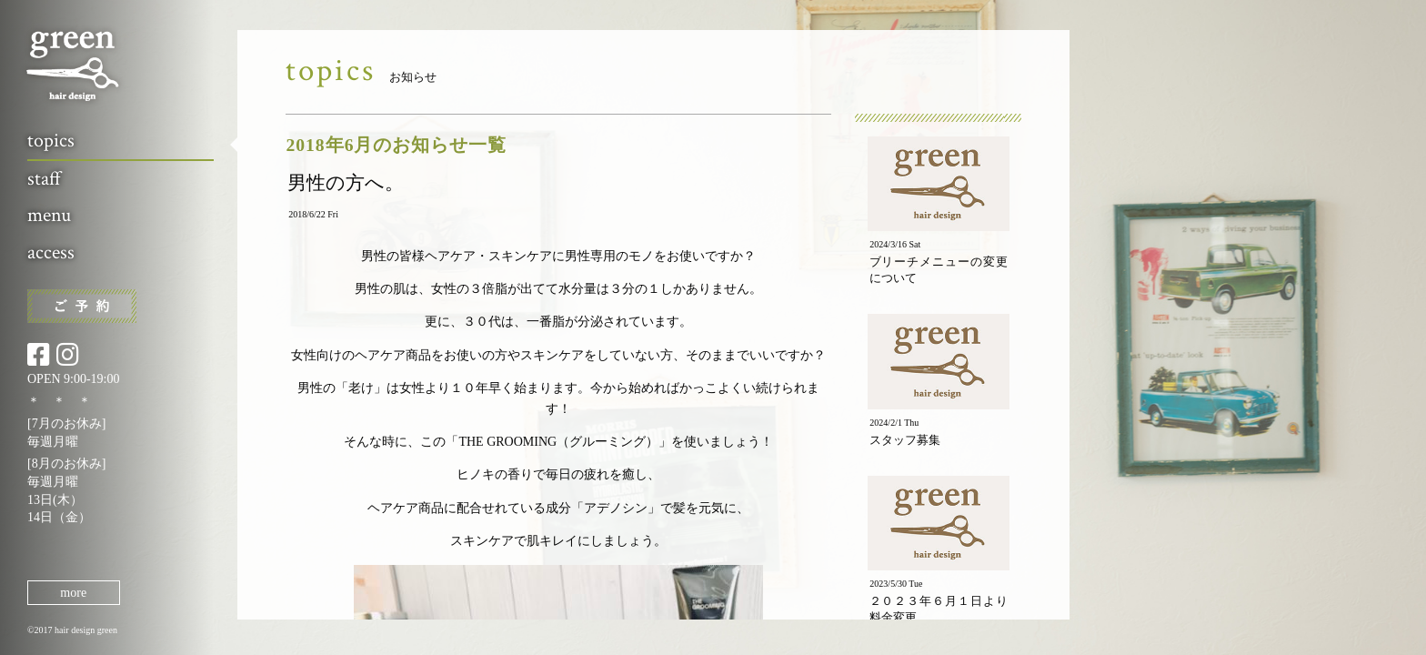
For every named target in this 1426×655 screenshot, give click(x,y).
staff (44, 179)
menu (49, 215)
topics (51, 140)
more (73, 593)
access (51, 252)
